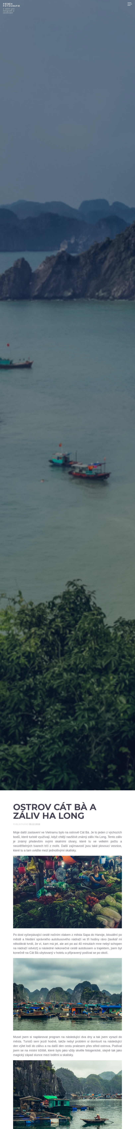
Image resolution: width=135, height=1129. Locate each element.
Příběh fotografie (11, 5)
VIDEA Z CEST (68, 4)
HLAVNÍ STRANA (47, 4)
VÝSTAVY (119, 4)
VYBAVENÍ (104, 4)
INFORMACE (87, 4)
